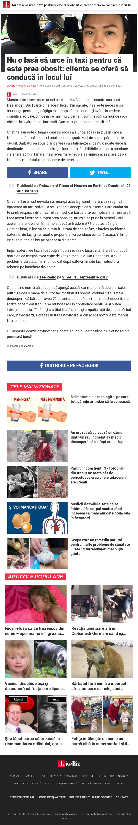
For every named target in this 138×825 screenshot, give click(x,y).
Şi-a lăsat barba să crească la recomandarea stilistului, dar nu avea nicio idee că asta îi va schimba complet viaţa (34, 741)
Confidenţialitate (52, 797)
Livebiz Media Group (40, 813)
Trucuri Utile (91, 775)
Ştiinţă (37, 783)
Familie (30, 775)
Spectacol (21, 783)
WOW (120, 783)
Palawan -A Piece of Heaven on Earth (71, 186)
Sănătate (71, 775)
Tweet (101, 172)
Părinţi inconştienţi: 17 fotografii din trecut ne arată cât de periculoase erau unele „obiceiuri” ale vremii (99, 475)
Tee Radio (47, 277)
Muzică (109, 775)
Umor (109, 783)
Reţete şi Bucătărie (71, 783)
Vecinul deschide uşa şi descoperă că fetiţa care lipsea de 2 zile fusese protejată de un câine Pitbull (34, 686)
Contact (122, 797)
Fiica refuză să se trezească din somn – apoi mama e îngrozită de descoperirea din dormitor (34, 631)
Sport (49, 783)
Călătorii (95, 783)
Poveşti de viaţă (50, 775)
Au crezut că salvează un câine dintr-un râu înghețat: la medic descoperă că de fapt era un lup (97, 437)
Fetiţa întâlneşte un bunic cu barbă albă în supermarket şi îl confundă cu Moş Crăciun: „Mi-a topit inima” (101, 741)
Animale (15, 775)
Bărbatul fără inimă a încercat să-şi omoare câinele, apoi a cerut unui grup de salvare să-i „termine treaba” (99, 686)
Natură (123, 775)
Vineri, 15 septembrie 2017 (85, 277)
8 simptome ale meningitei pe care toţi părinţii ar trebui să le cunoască (100, 399)
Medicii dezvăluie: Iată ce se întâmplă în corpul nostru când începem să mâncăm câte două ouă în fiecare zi (100, 511)
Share (37, 172)
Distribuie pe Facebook (69, 366)
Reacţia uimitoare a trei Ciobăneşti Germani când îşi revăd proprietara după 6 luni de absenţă (101, 631)
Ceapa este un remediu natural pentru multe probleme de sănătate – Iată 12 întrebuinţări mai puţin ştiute (100, 547)
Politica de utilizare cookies (90, 797)
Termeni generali (22, 797)
